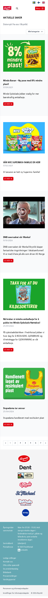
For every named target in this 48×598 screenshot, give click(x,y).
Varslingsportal (9, 579)
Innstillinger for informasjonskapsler (16, 593)
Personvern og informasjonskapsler (15, 588)
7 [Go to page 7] (40, 443)
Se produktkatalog (10, 568)
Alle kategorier (35, 31)
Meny (40, 8)
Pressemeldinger (10, 576)
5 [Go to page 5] (30, 443)
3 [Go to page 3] (20, 443)
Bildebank (7, 572)
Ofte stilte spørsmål (11, 565)
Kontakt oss (8, 561)
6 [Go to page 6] (35, 443)
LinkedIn (23, 550)
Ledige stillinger (9, 558)
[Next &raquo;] (45, 443)
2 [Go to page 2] (15, 443)
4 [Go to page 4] (25, 443)
